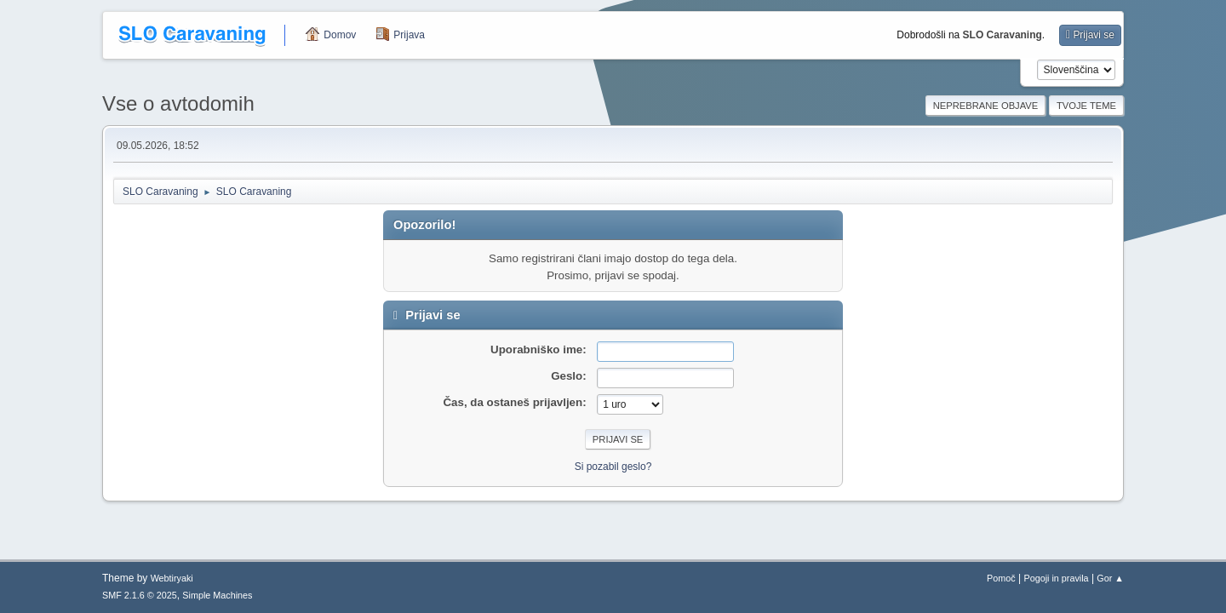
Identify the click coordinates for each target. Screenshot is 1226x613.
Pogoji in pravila (1055, 578)
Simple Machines (217, 595)
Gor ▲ (1110, 578)
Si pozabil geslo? (613, 467)
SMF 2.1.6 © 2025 (139, 595)
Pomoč (1001, 578)
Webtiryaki (172, 578)
